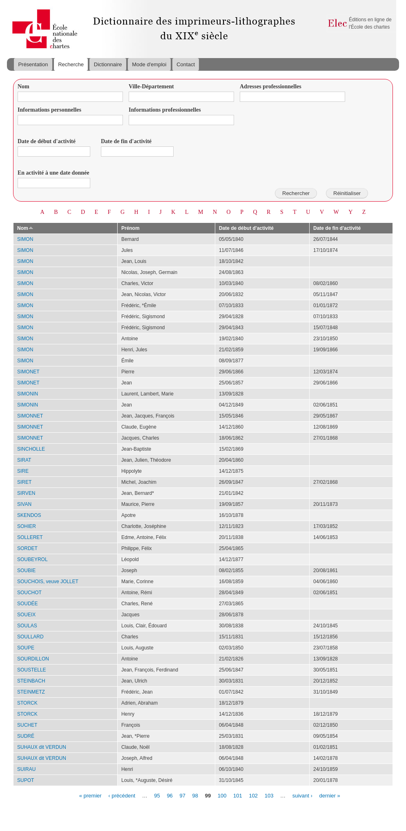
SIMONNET (30, 416)
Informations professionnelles (165, 110)
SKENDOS (29, 515)
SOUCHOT (29, 592)
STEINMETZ (31, 692)
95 (157, 795)
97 (182, 795)
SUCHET (27, 725)
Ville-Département (151, 86)
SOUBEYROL (32, 559)
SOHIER (26, 526)
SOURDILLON (33, 659)
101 (237, 795)
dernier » (329, 795)
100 (222, 795)
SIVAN (24, 504)
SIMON (25, 239)
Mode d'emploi (149, 64)
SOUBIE (26, 570)
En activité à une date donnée (53, 173)
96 (169, 795)
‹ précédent (121, 795)
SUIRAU (26, 769)
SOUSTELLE (31, 670)
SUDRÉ (25, 736)
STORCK (27, 703)
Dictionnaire (108, 64)
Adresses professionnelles (270, 86)
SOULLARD (30, 637)
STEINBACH (31, 681)
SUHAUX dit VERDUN (41, 747)
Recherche (71, 64)
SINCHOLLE (31, 449)
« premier (90, 795)
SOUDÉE (27, 603)
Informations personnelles (49, 110)
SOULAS (27, 626)
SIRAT (24, 460)
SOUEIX (26, 615)
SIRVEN (26, 493)
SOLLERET (30, 537)
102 (253, 795)
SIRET (24, 482)
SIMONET (28, 372)
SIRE (23, 471)
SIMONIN (27, 394)
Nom (23, 86)
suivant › (302, 795)
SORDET (27, 548)
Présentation (33, 64)
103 (269, 795)
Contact (185, 64)
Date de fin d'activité (126, 141)
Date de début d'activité (47, 141)
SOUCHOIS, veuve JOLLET (47, 581)
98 (195, 795)
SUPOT (25, 780)
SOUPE (25, 648)
